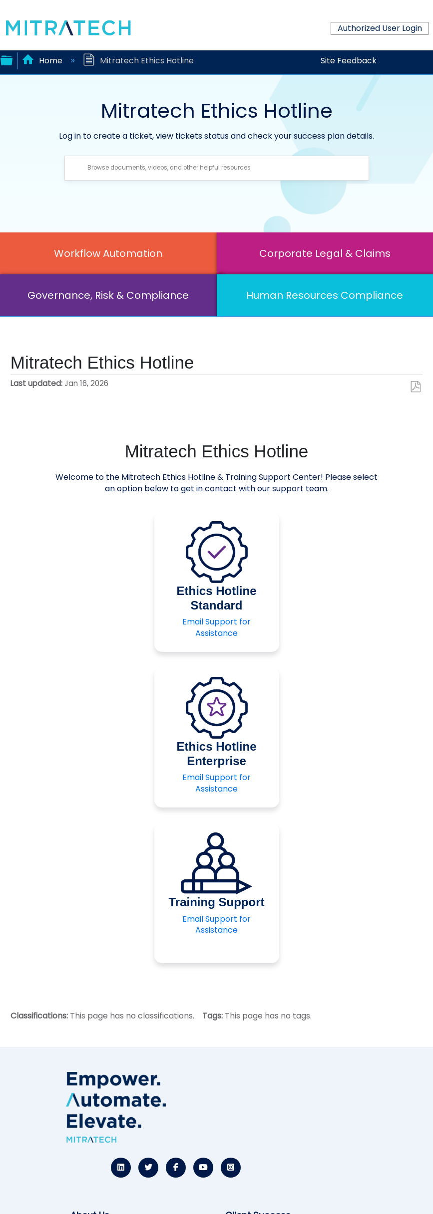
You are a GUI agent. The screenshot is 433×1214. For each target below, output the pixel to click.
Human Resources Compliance (324, 295)
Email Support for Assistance (216, 627)
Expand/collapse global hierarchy (6, 59)
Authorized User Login (380, 28)
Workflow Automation (108, 253)
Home (43, 60)
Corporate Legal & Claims (325, 253)
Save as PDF (415, 387)
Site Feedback (349, 60)
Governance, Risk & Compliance (108, 295)
